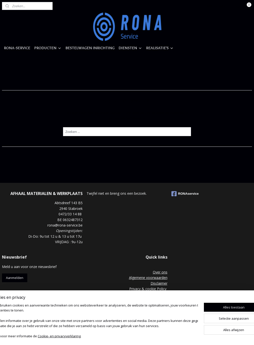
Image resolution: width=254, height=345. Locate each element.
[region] (94, 321)
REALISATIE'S (160, 48)
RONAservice (185, 194)
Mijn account (220, 6)
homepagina (135, 118)
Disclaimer (159, 283)
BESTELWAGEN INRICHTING (90, 48)
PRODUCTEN (48, 48)
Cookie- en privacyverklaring (74, 336)
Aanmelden (14, 277)
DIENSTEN (130, 48)
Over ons (160, 272)
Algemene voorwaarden (148, 277)
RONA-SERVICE (17, 48)
